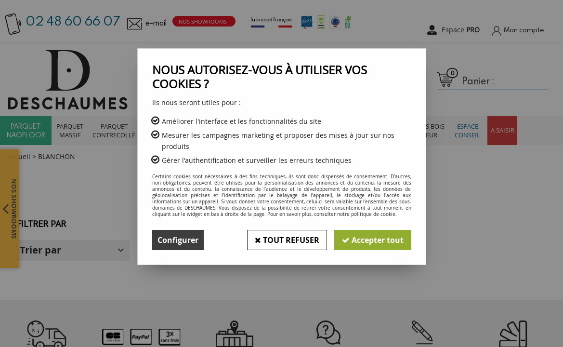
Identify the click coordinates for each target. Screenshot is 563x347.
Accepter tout (373, 240)
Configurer (177, 240)
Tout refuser (287, 240)
